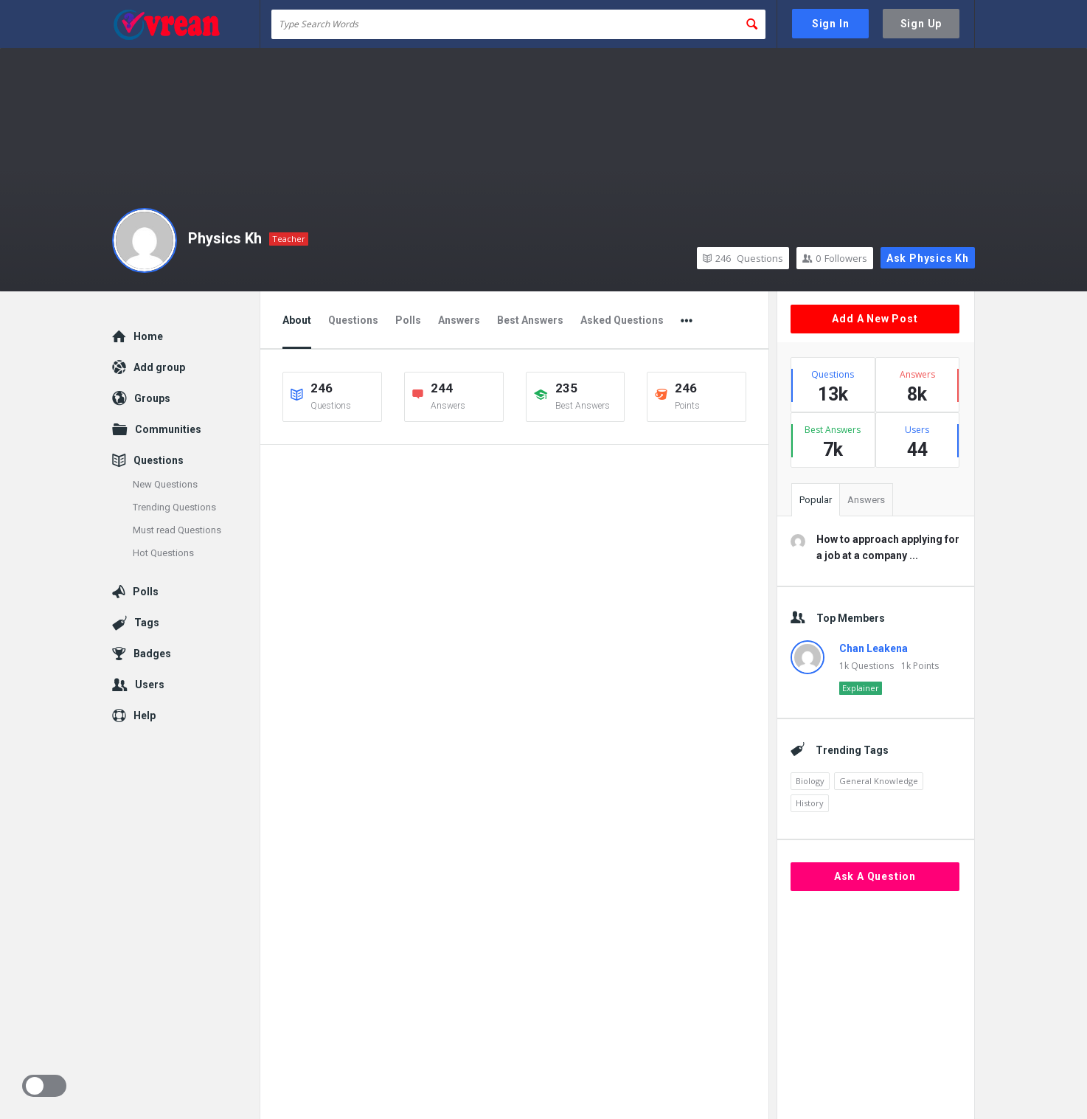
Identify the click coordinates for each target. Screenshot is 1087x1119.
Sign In (831, 24)
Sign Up (921, 24)
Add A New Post (874, 319)
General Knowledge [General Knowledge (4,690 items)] (878, 780)
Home (148, 336)
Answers (459, 320)
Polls (408, 320)
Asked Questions (622, 320)
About (296, 320)
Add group (159, 367)
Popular (815, 499)
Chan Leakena (873, 648)
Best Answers (530, 320)
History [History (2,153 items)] (810, 802)
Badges (152, 653)
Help (144, 715)
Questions (743, 258)
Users (149, 684)
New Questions (165, 484)
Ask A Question (875, 876)
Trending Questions (174, 507)
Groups (152, 398)
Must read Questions (177, 530)
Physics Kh (225, 238)
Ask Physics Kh (927, 258)
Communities (168, 429)
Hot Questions (163, 552)
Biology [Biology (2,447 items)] (810, 780)
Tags (146, 622)
